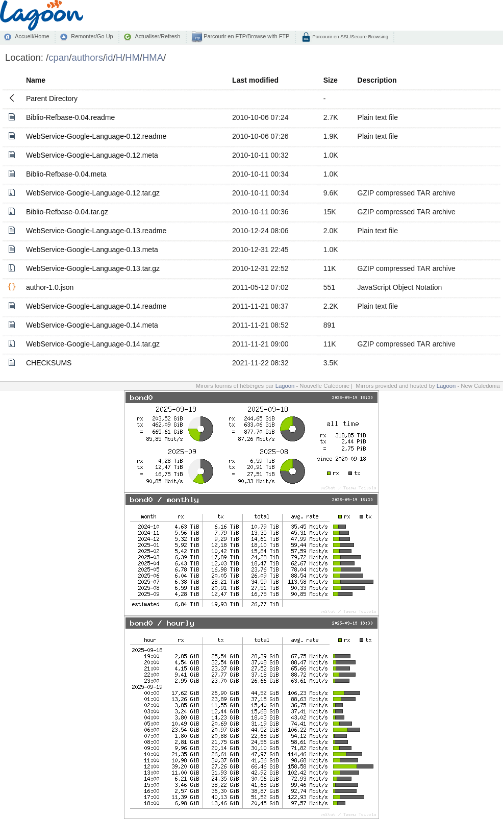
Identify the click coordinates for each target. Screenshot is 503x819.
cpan (58, 57)
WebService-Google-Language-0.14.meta (92, 325)
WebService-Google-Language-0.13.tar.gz (93, 268)
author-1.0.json (49, 287)
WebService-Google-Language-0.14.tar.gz (93, 344)
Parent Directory (52, 98)
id (109, 57)
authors (87, 57)
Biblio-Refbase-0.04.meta (66, 174)
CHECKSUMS (48, 363)
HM (132, 57)
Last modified (255, 80)
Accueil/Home (32, 36)
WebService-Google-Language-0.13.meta (92, 249)
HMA (152, 57)
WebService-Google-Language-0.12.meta (92, 155)
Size (330, 80)
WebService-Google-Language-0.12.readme (96, 136)
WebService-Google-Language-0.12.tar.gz (93, 193)
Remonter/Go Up (92, 36)
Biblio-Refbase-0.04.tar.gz (67, 212)
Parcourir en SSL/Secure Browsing (349, 36)
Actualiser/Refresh (157, 36)
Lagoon (285, 386)
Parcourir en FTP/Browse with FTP (245, 36)
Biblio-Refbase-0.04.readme (70, 117)
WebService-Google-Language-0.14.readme (96, 306)
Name (35, 80)
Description (377, 80)
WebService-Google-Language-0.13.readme (96, 231)
